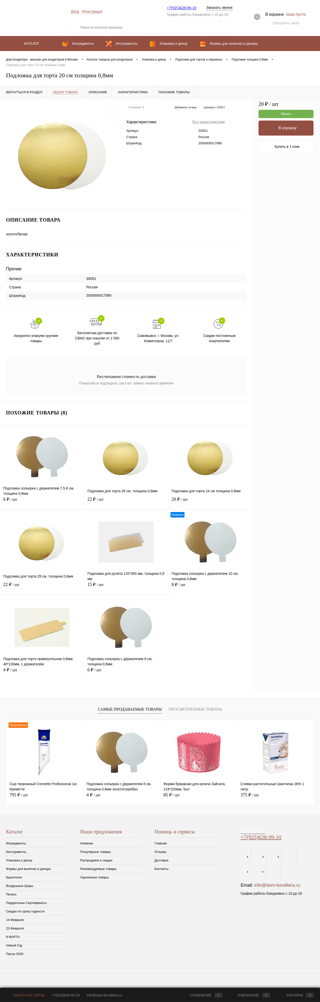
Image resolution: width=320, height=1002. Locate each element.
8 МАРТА (13, 937)
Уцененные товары (94, 877)
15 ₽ (126, 587)
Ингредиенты (16, 843)
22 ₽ (126, 502)
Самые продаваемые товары (130, 709)
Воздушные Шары (19, 886)
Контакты (161, 869)
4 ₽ (42, 672)
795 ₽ (19, 794)
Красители (14, 877)
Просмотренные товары (195, 709)
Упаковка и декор (19, 860)
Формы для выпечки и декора (28, 869)
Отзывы (160, 852)
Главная (160, 843)
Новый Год (14, 945)
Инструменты (16, 852)
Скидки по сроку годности (25, 911)
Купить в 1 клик (287, 147)
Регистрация (92, 12)
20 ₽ (210, 502)
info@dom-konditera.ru (277, 885)
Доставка (161, 860)
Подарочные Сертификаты (26, 903)
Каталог (31, 43)
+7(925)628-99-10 (181, 8)
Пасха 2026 (14, 954)
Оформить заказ (286, 23)
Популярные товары (95, 852)
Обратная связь (25, 995)
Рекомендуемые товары (98, 869)
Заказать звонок (219, 8)
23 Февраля (15, 928)
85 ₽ (172, 794)
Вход (75, 12)
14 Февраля (15, 920)
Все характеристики (208, 122)
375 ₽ (249, 794)
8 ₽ (210, 587)
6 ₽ (42, 502)
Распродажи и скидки (96, 860)
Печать (11, 894)
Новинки (86, 843)
